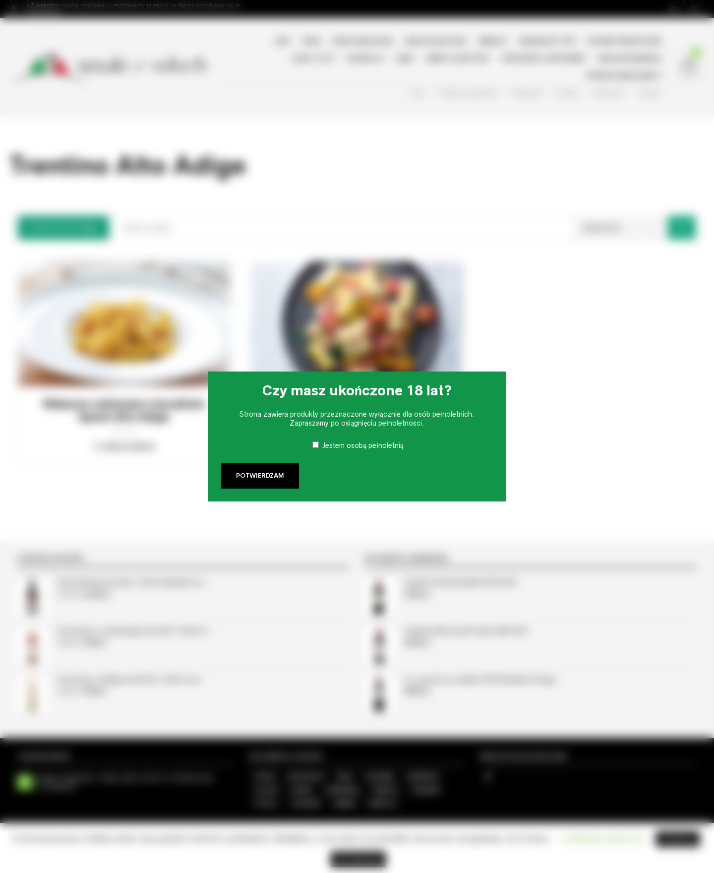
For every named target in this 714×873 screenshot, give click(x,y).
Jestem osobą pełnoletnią (363, 445)
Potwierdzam (260, 476)
